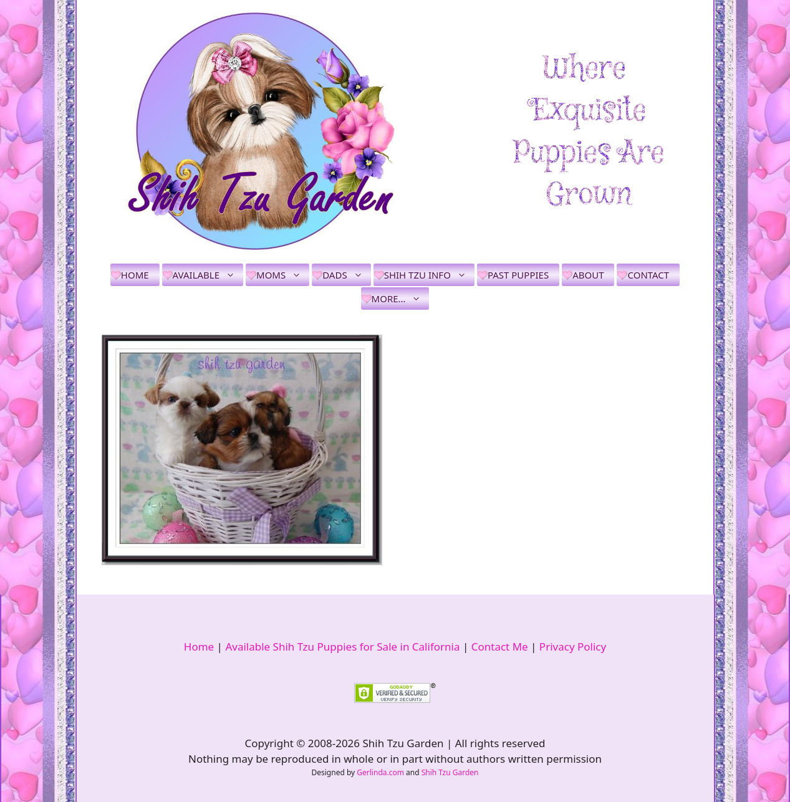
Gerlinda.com (380, 772)
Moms (282, 275)
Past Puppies (518, 275)
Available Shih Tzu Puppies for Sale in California (342, 646)
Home (135, 275)
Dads (346, 275)
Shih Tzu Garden (450, 772)
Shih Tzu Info (429, 275)
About (588, 275)
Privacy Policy (572, 646)
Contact (648, 275)
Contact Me (499, 646)
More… (401, 298)
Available (208, 275)
